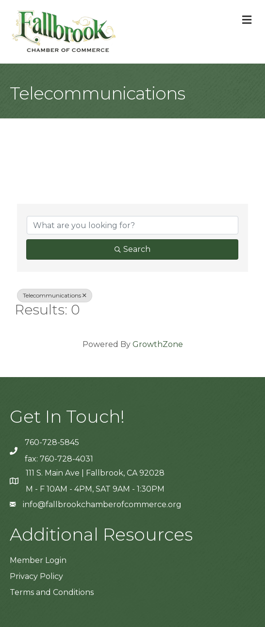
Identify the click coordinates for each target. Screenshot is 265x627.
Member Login (38, 560)
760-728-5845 (52, 442)
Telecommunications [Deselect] (54, 295)
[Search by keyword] (132, 225)
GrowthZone (157, 344)
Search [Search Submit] (132, 249)
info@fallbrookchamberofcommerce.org (102, 504)
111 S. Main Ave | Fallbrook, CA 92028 (95, 473)
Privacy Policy (36, 576)
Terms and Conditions (52, 592)
